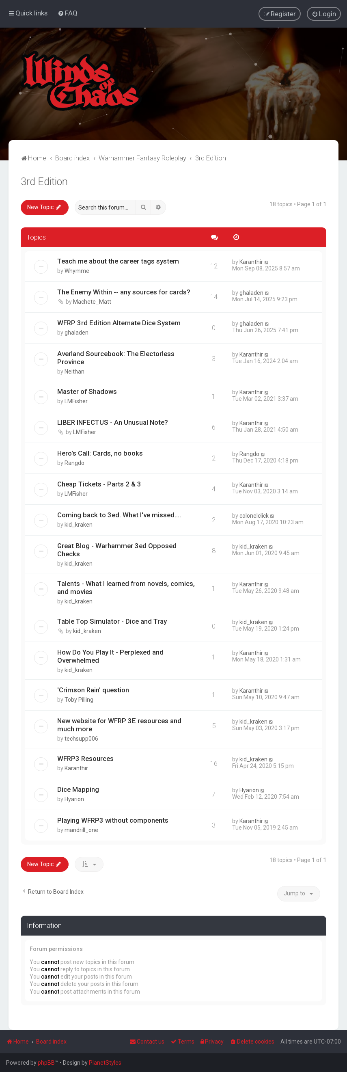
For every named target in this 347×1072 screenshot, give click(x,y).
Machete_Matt (92, 301)
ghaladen (251, 292)
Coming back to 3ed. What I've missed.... (119, 514)
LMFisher (76, 401)
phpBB (46, 1062)
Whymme (77, 270)
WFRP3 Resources (85, 758)
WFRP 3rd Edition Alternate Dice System (119, 322)
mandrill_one (81, 829)
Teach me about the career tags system (118, 261)
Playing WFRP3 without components (112, 820)
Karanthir (251, 261)
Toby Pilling (79, 699)
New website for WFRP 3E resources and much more (119, 724)
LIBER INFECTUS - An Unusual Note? (112, 422)
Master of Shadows (87, 391)
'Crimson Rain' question (93, 689)
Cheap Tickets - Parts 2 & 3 (99, 484)
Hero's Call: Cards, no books (100, 453)
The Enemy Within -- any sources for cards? (123, 291)
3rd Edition (44, 181)
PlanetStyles (105, 1062)
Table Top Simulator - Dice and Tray (112, 621)
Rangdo (74, 462)
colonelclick (254, 515)
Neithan (74, 371)
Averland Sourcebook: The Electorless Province (116, 357)
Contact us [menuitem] (146, 1041)
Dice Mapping (78, 789)
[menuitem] (68, 13)
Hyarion (74, 798)
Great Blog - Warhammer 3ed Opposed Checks (117, 549)
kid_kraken (79, 524)
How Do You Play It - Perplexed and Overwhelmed (110, 656)
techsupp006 (81, 738)
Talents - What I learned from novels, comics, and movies (126, 587)
